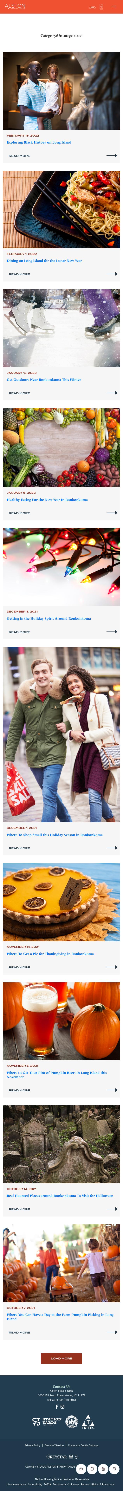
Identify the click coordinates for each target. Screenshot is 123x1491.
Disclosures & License (66, 1485)
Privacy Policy (32, 1446)
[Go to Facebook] (57, 1407)
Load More (61, 1358)
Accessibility (35, 1485)
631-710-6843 (67, 1400)
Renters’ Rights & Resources (97, 1485)
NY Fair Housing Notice (48, 1479)
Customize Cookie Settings (83, 1446)
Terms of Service (54, 1446)
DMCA (47, 1485)
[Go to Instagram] (62, 1407)
